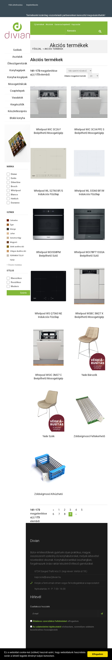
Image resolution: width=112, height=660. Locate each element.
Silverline (15, 182)
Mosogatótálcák (17, 84)
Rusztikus (16, 282)
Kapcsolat (76, 24)
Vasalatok (17, 97)
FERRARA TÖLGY (17, 255)
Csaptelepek (17, 90)
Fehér (17, 259)
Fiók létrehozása (15, 5)
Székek (17, 49)
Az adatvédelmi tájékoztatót (47, 626)
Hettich (14, 198)
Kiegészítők (17, 104)
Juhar (17, 233)
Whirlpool (16, 190)
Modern (15, 286)
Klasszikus (16, 278)
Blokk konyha (17, 118)
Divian (14, 174)
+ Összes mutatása (14, 265)
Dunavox (15, 202)
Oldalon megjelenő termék (75, 76)
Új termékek (39, 24)
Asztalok (17, 56)
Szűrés (23, 293)
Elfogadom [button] (97, 654)
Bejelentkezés (32, 5)
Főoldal (37, 49)
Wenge (17, 229)
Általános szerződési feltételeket (50, 621)
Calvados (17, 220)
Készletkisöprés (17, 111)
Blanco (14, 194)
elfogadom (54, 621)
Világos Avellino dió (17, 251)
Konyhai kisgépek (17, 77)
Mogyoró (17, 242)
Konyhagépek (17, 70)
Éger (17, 224)
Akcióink (49, 24)
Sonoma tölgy (17, 237)
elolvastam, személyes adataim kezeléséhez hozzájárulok (62, 628)
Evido (13, 178)
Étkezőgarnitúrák (17, 63)
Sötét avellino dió (17, 246)
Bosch (14, 186)
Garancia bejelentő (62, 24)
